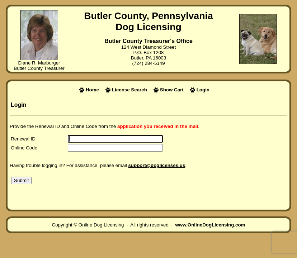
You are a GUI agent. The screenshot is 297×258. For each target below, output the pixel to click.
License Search (129, 89)
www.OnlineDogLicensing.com (210, 225)
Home (92, 89)
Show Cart (172, 89)
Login (203, 89)
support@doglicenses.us (156, 165)
